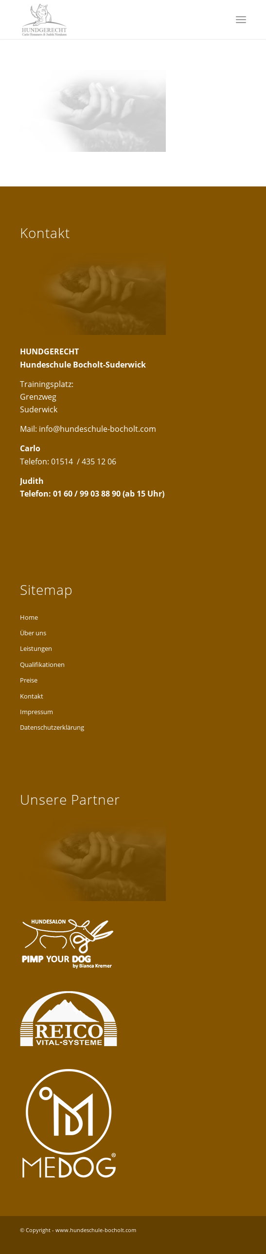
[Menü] (241, 19)
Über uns (33, 632)
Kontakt (31, 696)
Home (29, 617)
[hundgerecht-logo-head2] (110, 19)
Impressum (36, 711)
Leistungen (36, 648)
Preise (28, 680)
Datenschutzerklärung (52, 727)
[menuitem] (241, 19)
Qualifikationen (42, 664)
